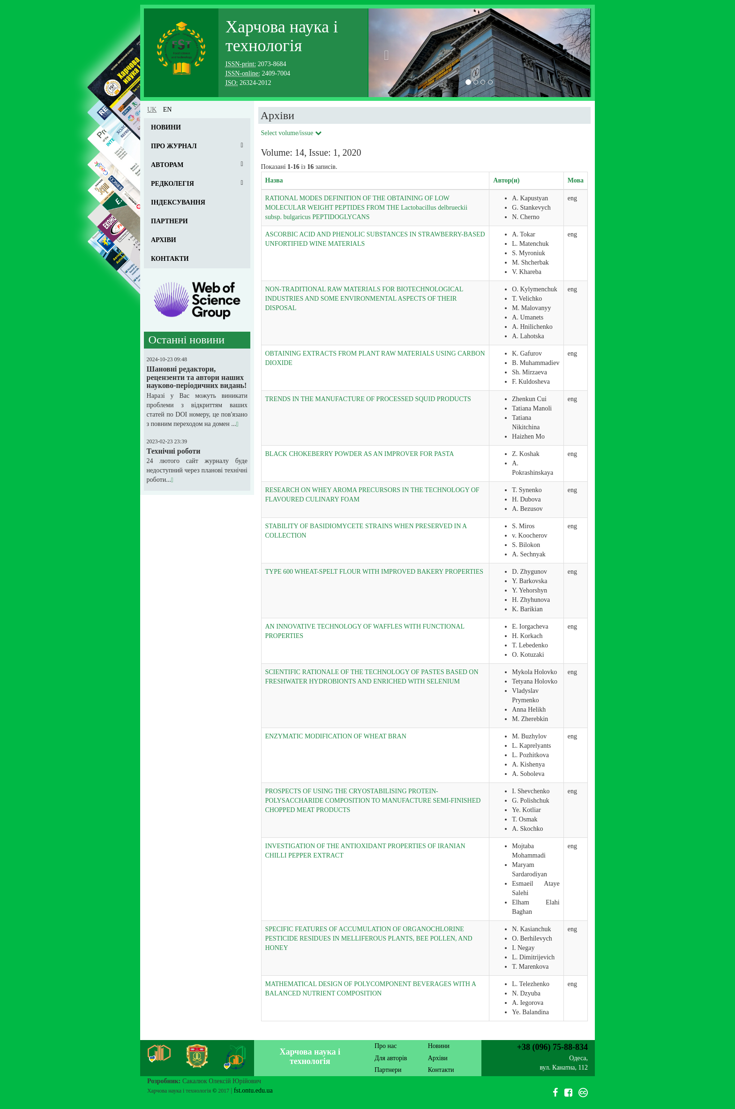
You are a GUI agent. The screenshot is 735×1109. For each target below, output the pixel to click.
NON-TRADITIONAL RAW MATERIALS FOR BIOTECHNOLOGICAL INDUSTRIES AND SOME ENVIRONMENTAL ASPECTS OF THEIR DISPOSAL (364, 298)
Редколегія (172, 183)
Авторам (167, 164)
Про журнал (174, 146)
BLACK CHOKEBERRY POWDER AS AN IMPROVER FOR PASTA (359, 453)
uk (152, 109)
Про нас (386, 1045)
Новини (166, 127)
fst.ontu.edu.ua (253, 1090)
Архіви (163, 239)
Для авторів (391, 1058)
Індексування (178, 202)
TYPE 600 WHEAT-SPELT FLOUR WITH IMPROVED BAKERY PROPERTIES (374, 571)
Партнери (169, 221)
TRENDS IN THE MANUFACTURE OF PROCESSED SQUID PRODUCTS (368, 399)
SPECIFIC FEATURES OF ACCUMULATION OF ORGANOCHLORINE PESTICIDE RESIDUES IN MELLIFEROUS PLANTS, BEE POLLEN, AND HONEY (368, 938)
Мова (576, 180)
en (167, 109)
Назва (274, 180)
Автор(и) (506, 180)
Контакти (170, 258)
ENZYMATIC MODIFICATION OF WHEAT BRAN (335, 736)
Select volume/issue (291, 133)
